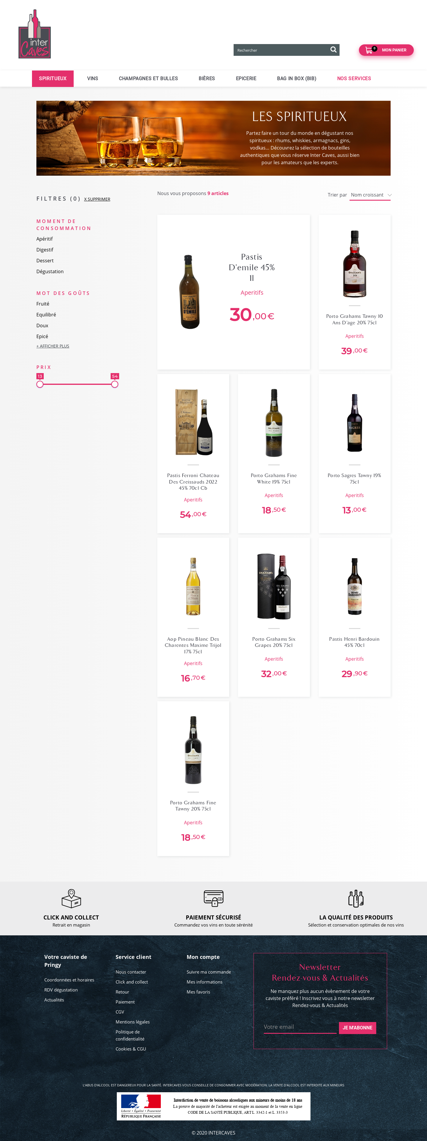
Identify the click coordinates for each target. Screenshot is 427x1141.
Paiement (125, 1002)
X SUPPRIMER (97, 199)
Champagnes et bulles (148, 78)
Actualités (54, 1000)
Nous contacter (131, 972)
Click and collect (132, 982)
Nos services (354, 78)
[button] (77, 346)
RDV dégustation (61, 990)
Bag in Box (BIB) (296, 78)
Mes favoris (198, 992)
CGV (120, 1012)
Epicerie (246, 78)
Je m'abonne (357, 1028)
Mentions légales (133, 1022)
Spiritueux (52, 78)
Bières (207, 78)
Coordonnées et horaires (69, 980)
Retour (122, 992)
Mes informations (204, 982)
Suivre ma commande (209, 972)
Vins (92, 78)
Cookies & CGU (131, 1049)
